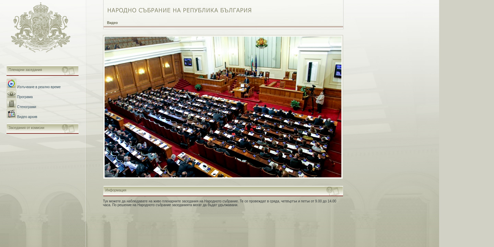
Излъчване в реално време (39, 87)
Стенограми (26, 107)
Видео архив (27, 117)
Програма (25, 97)
